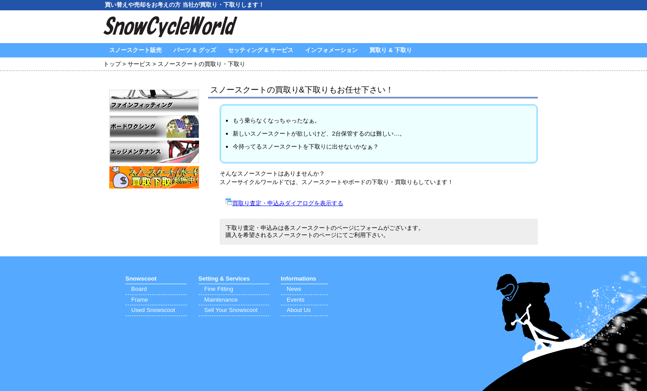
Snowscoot (140, 278)
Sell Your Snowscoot (231, 310)
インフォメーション (331, 50)
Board (139, 289)
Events (296, 299)
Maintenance (221, 299)
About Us (298, 310)
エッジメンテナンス (154, 152)
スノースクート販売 (135, 50)
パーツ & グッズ (194, 50)
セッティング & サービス (261, 50)
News (294, 289)
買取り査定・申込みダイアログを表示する (287, 203)
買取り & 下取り (390, 50)
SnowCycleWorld (170, 26)
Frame (139, 299)
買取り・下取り (154, 177)
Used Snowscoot (153, 310)
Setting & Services (224, 278)
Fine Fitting (218, 289)
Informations (298, 278)
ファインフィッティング (154, 101)
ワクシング (154, 126)
